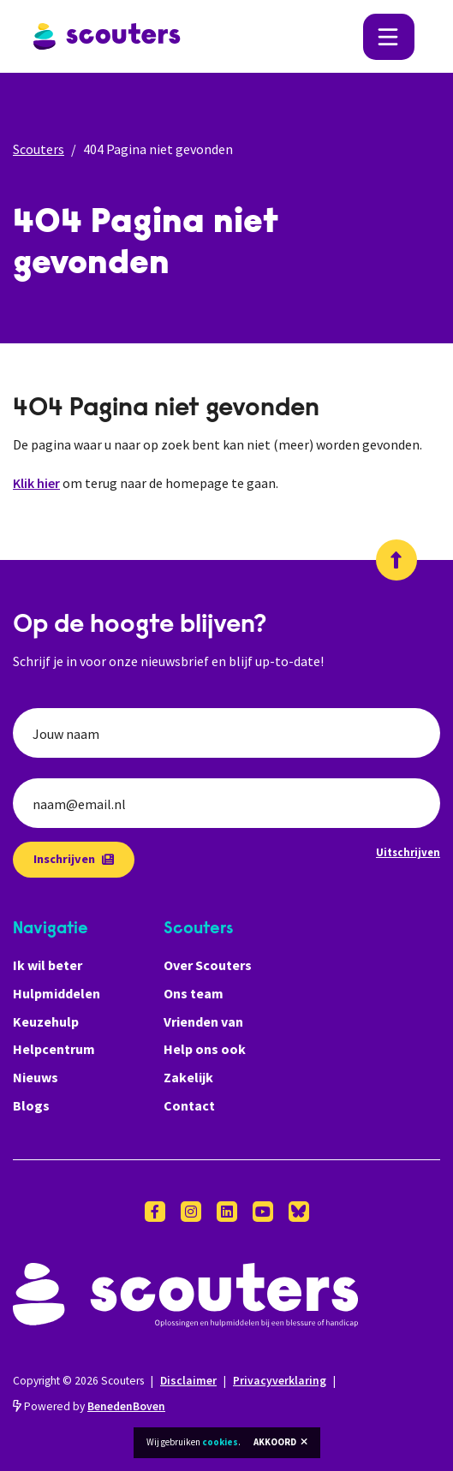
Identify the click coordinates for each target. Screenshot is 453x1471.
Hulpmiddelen (56, 993)
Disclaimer (188, 1380)
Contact (189, 1105)
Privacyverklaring (279, 1380)
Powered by (89, 1406)
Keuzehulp (46, 1021)
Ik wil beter (47, 965)
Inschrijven (73, 859)
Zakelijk (188, 1077)
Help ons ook (205, 1048)
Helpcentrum (54, 1048)
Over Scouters (208, 965)
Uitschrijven (408, 852)
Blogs (31, 1105)
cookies (220, 1442)
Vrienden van (203, 1021)
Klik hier (36, 482)
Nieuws (35, 1077)
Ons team (194, 993)
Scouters (38, 149)
